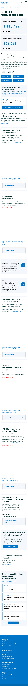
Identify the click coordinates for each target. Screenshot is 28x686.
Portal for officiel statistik (8, 658)
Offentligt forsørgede (14, 7)
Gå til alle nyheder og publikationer (12, 107)
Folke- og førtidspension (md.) (12, 521)
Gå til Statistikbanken (10, 546)
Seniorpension (5, 80)
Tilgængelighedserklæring (9, 668)
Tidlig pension (18, 80)
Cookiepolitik (5, 666)
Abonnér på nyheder (7, 674)
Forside (2, 7)
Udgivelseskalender (7, 656)
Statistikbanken (5, 123)
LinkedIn (4, 678)
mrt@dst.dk (8, 564)
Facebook (4, 676)
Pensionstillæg (17, 76)
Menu (26, 3)
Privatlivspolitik (6, 664)
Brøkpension (5, 76)
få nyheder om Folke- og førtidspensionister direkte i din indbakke (14, 93)
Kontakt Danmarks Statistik (9, 641)
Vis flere (13, 623)
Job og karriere (6, 654)
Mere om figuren (9, 185)
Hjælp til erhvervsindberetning (10, 643)
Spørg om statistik (7, 645)
